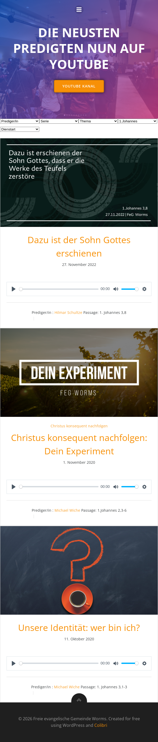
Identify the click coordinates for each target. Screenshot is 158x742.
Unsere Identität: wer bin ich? (79, 627)
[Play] (13, 289)
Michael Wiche (67, 510)
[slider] (59, 289)
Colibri (100, 725)
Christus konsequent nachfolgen (79, 425)
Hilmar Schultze (68, 312)
